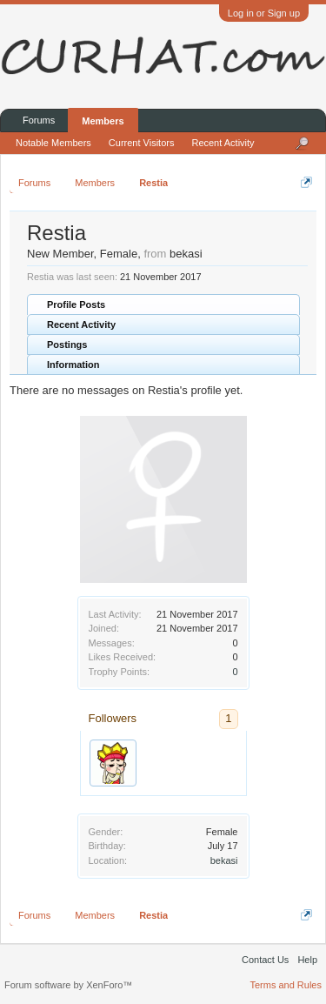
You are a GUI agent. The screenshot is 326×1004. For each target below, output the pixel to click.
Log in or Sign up (264, 13)
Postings (67, 344)
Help (307, 959)
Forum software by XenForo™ (68, 985)
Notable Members (53, 142)
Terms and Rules (285, 985)
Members (102, 121)
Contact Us (265, 959)
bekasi (224, 860)
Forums (39, 120)
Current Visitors (142, 142)
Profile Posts (76, 304)
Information (73, 364)
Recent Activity (81, 324)
